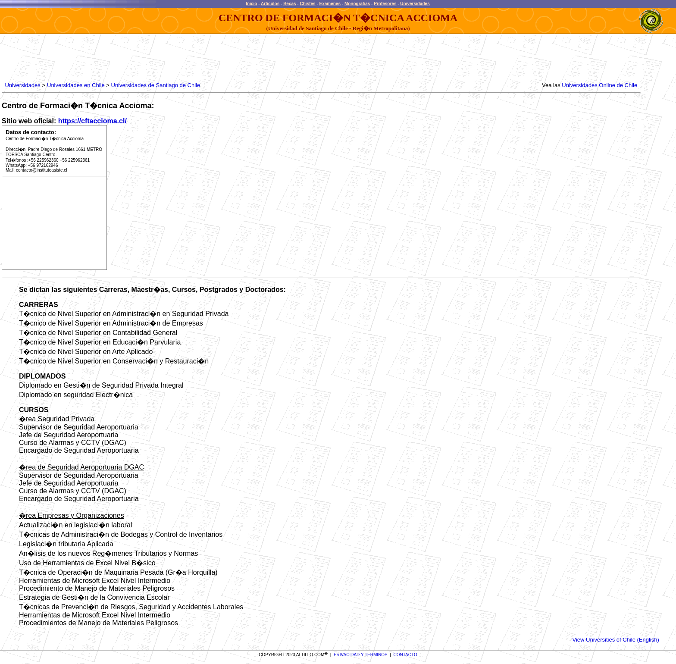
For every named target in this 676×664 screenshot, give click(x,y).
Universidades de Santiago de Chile (155, 85)
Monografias (357, 3)
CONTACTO (405, 654)
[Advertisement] (160, 58)
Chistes (307, 3)
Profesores (385, 3)
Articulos (270, 3)
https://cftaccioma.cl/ (92, 121)
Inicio (251, 3)
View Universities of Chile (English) (615, 639)
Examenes (330, 3)
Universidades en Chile (76, 85)
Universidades (414, 3)
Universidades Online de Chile (599, 85)
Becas (289, 3)
